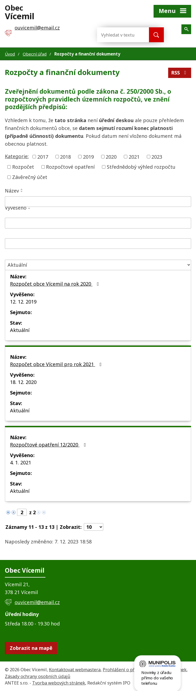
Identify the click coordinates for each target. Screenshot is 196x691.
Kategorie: (17, 156)
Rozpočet (23, 167)
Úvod (10, 54)
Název (12, 190)
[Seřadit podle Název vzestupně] (22, 189)
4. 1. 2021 (20, 462)
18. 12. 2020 (23, 382)
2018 (65, 156)
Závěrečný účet (29, 177)
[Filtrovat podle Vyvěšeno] (98, 223)
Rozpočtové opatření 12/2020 (49, 444)
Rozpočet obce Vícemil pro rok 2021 (57, 364)
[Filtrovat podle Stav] (98, 265)
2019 (88, 156)
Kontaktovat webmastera (75, 670)
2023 (156, 156)
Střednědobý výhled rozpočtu (141, 167)
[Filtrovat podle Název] (98, 201)
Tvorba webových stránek (58, 683)
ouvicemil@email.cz (37, 602)
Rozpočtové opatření (70, 167)
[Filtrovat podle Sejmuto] (98, 243)
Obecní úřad (34, 54)
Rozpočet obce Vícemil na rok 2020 (55, 284)
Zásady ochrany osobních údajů (37, 676)
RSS (179, 72)
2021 (134, 156)
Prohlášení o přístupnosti (129, 670)
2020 (111, 156)
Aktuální (19, 330)
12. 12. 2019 (23, 301)
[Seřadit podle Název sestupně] (22, 191)
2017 (42, 156)
